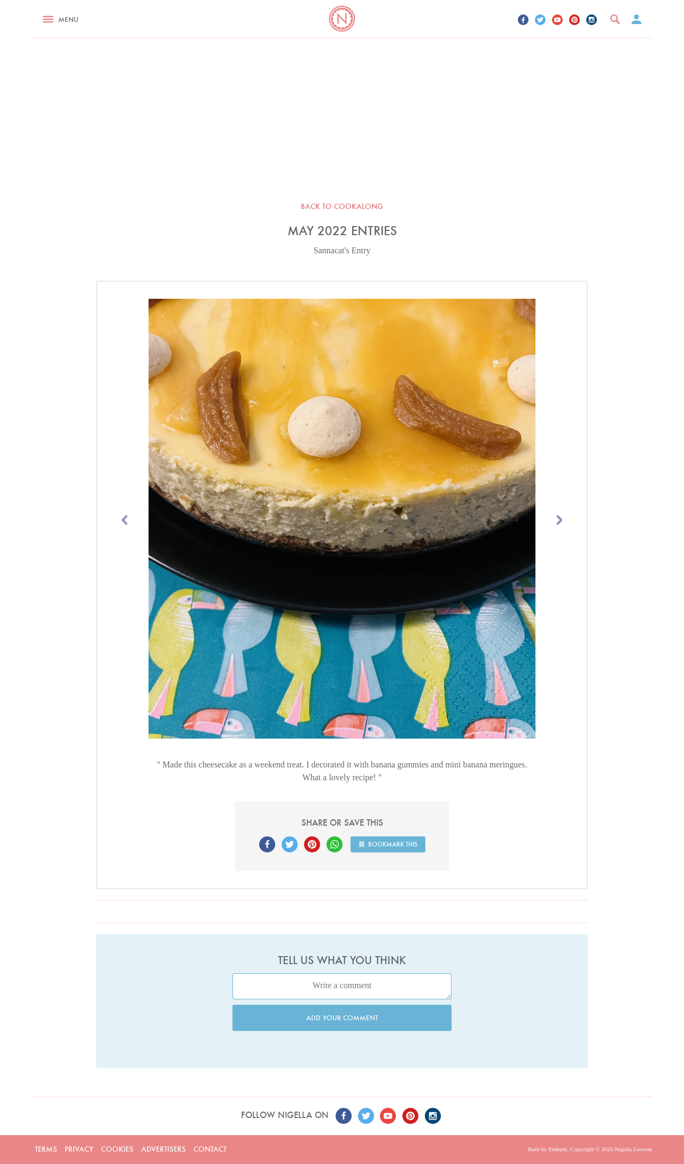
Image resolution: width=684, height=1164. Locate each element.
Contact (210, 1149)
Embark (557, 1149)
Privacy (79, 1149)
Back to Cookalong (342, 206)
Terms (46, 1149)
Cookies (117, 1149)
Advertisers (163, 1149)
